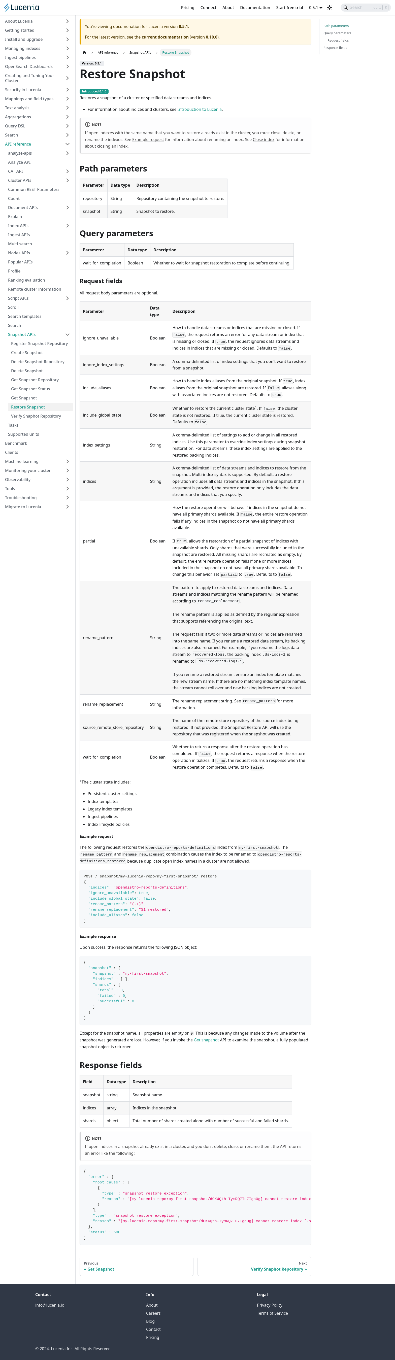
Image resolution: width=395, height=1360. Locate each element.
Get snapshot (206, 1040)
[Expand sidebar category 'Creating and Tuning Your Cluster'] (67, 78)
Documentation (255, 7)
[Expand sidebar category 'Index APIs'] (67, 226)
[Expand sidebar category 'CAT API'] (67, 171)
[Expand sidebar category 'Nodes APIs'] (67, 253)
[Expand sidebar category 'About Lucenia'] (67, 21)
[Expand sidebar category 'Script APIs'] (67, 298)
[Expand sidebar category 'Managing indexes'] (67, 48)
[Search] (366, 8)
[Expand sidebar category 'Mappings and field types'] (67, 99)
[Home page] (84, 52)
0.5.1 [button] (313, 7)
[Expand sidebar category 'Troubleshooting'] (67, 498)
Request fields (338, 40)
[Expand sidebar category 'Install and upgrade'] (67, 39)
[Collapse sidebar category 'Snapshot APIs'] (67, 334)
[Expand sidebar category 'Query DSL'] (67, 126)
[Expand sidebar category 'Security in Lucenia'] (67, 90)
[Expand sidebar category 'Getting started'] (67, 30)
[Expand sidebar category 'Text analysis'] (67, 108)
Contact (153, 1329)
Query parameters (337, 33)
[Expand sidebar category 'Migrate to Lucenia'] (67, 507)
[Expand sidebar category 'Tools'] (67, 489)
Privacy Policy (269, 1305)
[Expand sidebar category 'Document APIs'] (67, 207)
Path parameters (336, 25)
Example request (148, 139)
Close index (263, 139)
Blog (150, 1321)
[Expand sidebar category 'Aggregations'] (67, 117)
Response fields (335, 47)
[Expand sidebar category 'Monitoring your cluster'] (67, 470)
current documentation (165, 37)
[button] (39, 153)
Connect (208, 7)
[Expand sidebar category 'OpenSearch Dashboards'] (67, 66)
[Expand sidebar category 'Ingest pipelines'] (67, 57)
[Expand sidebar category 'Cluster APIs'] (67, 180)
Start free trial (289, 7)
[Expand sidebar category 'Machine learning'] (67, 461)
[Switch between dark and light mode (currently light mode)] (329, 8)
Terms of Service (272, 1313)
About (228, 7)
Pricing (187, 7)
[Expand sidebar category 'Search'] (67, 135)
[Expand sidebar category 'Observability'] (67, 479)
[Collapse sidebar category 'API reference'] (67, 144)
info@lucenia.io (49, 1305)
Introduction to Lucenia (200, 109)
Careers (153, 1313)
